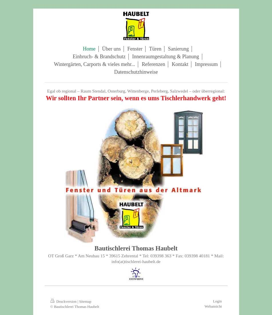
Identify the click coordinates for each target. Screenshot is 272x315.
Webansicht (213, 306)
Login (217, 301)
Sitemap (85, 301)
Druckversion (64, 301)
